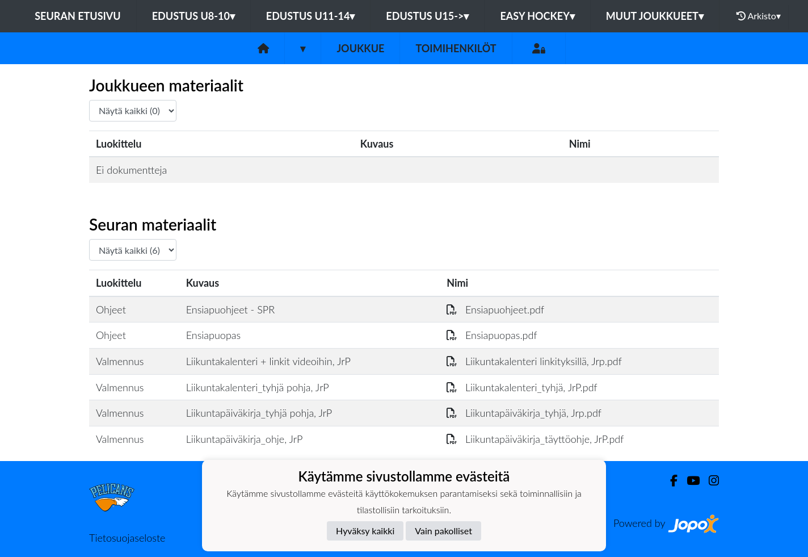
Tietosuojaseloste (127, 537)
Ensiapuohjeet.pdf (495, 309)
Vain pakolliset (443, 530)
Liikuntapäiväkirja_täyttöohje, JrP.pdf (535, 439)
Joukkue (360, 48)
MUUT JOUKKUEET (655, 16)
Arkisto (759, 16)
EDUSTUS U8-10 (193, 16)
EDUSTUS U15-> (427, 16)
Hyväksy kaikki (365, 530)
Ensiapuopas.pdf (492, 335)
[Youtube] (688, 481)
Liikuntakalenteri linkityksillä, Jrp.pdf (534, 361)
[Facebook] (669, 481)
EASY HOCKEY (537, 16)
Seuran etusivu (78, 16)
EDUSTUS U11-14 (310, 16)
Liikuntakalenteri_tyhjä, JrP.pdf (522, 387)
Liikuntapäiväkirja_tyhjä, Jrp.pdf (524, 413)
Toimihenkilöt (455, 48)
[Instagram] (709, 481)
